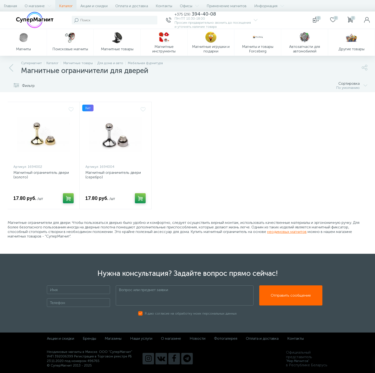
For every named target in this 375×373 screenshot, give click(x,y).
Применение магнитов (227, 6)
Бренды (89, 338)
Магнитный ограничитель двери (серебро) (113, 174)
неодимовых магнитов (287, 231)
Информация (269, 6)
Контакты (164, 6)
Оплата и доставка (131, 6)
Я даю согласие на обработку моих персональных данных (191, 313)
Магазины (113, 338)
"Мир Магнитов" (297, 361)
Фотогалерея (225, 338)
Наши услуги (141, 338)
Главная (10, 6)
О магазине (38, 6)
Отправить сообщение (291, 295)
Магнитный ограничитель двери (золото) (41, 174)
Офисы (189, 6)
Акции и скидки (94, 6)
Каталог (66, 6)
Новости (197, 338)
